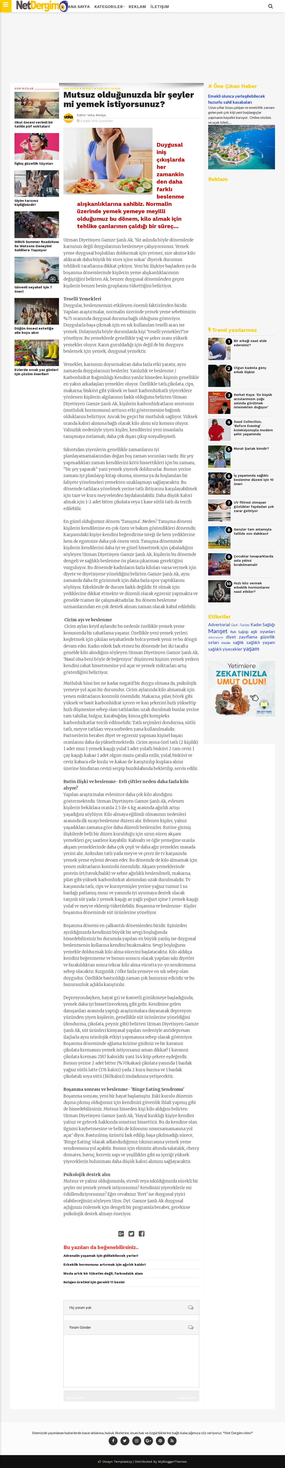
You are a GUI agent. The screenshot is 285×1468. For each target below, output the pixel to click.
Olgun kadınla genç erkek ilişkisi (250, 370)
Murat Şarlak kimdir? (251, 449)
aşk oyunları (263, 631)
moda (226, 642)
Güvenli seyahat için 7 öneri (33, 289)
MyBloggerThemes (172, 1461)
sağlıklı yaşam (108, 88)
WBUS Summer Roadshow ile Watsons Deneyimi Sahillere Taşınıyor (36, 246)
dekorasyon (215, 637)
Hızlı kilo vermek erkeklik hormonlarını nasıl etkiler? (251, 587)
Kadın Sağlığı (262, 624)
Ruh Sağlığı (239, 632)
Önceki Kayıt (75, 1398)
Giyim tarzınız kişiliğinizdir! (26, 203)
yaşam (251, 648)
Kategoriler (109, 6)
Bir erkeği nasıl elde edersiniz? (250, 343)
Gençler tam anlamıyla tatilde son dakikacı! (252, 531)
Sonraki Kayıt (186, 1398)
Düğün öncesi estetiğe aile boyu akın (34, 330)
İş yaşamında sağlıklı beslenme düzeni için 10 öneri (254, 480)
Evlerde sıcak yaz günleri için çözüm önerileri (36, 372)
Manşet (88, 88)
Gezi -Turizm (240, 625)
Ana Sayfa (79, 6)
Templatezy (123, 1461)
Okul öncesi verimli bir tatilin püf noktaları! (33, 124)
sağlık (238, 642)
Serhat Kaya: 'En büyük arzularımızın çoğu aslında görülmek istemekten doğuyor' (253, 401)
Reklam (137, 6)
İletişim (160, 6)
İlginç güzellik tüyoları (33, 164)
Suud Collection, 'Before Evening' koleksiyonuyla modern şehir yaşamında (253, 428)
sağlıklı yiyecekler (225, 649)
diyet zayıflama (241, 636)
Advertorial (219, 624)
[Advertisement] (142, 47)
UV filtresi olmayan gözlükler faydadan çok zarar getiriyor (254, 506)
